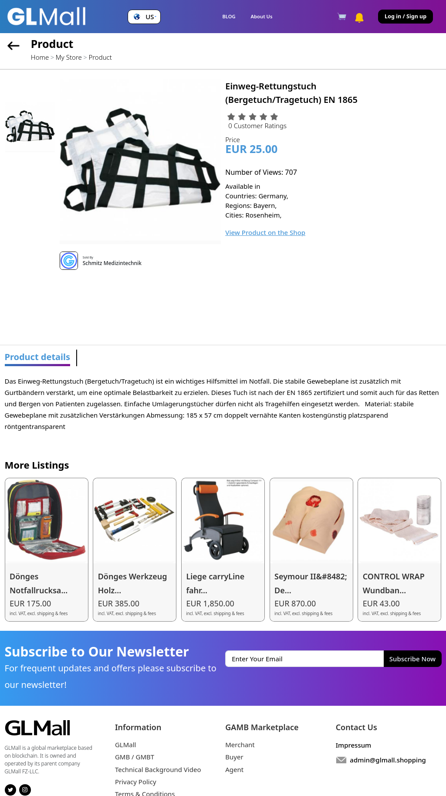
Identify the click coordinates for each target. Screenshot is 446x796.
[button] (144, 17)
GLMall (125, 744)
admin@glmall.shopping (388, 759)
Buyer (234, 756)
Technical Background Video (158, 769)
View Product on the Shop (265, 232)
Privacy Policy (135, 781)
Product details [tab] (38, 357)
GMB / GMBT (134, 756)
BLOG (228, 16)
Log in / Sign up (405, 16)
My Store (69, 57)
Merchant (240, 744)
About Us (262, 16)
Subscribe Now (412, 658)
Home (40, 57)
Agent (234, 769)
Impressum (354, 745)
